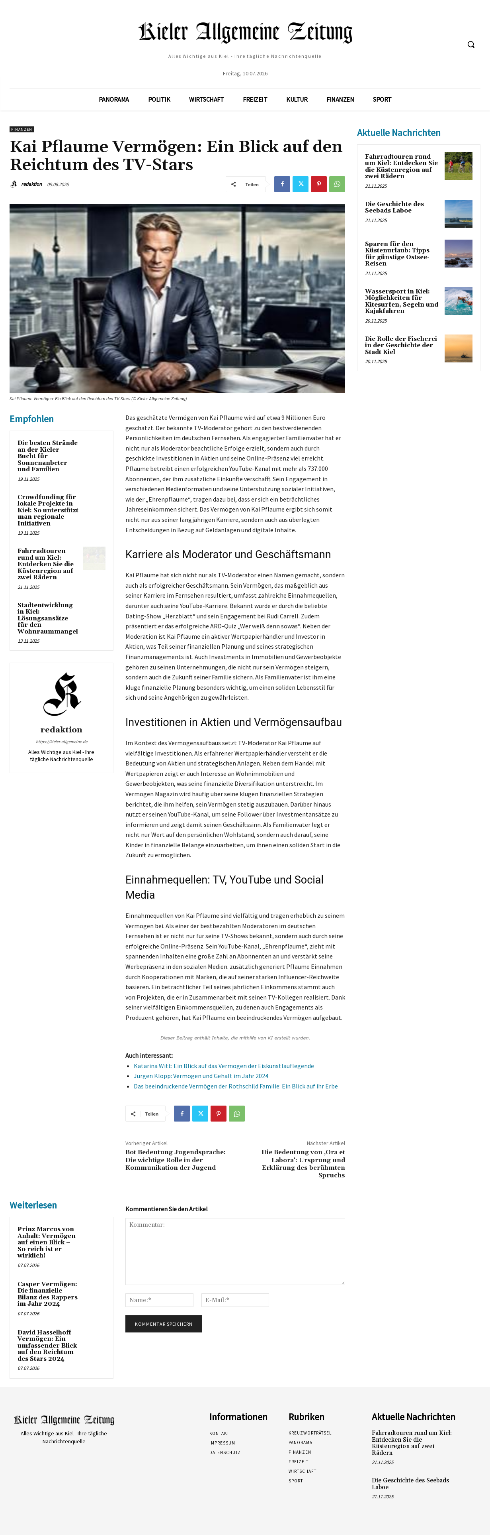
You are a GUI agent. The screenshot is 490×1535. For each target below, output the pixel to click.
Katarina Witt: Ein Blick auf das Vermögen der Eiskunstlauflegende (224, 1066)
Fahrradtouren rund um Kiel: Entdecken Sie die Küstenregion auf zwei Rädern (46, 564)
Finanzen (22, 129)
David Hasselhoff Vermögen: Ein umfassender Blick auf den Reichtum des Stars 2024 (47, 1346)
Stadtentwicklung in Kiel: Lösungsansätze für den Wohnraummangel (48, 619)
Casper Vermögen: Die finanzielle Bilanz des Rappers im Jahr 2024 (48, 1294)
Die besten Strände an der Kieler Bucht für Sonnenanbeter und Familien (48, 456)
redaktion (31, 184)
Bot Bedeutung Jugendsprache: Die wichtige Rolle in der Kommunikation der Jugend (175, 1159)
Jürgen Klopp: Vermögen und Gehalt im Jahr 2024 (201, 1076)
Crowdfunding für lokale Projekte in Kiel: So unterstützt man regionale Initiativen (48, 510)
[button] (470, 44)
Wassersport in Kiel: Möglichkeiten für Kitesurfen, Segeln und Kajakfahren (401, 301)
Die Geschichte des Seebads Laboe (394, 208)
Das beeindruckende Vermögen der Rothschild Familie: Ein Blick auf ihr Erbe (236, 1086)
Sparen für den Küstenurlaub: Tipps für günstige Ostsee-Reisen (397, 254)
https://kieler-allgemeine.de (61, 741)
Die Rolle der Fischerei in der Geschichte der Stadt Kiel (401, 345)
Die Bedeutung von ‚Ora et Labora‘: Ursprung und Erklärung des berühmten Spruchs (303, 1163)
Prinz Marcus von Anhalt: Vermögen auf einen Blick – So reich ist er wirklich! (47, 1242)
